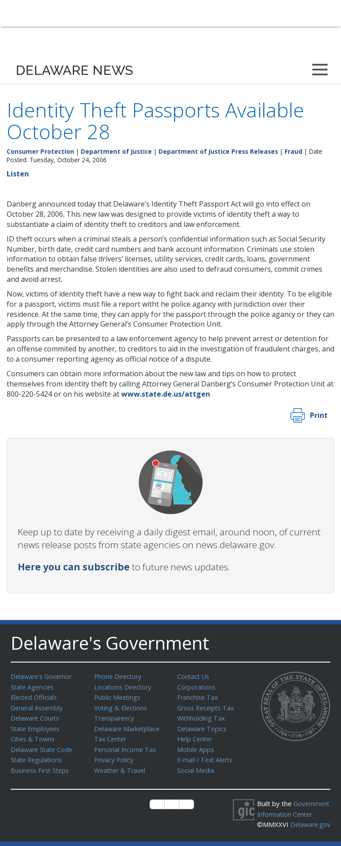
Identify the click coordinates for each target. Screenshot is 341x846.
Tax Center (111, 736)
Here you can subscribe (74, 567)
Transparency (115, 716)
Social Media (195, 766)
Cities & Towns (34, 736)
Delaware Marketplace (128, 726)
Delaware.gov (287, 829)
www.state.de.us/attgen (165, 394)
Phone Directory (119, 676)
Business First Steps (42, 766)
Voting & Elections (122, 706)
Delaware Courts (36, 716)
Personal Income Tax (126, 746)
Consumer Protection (40, 151)
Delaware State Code (43, 746)
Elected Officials (35, 696)
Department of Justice (116, 151)
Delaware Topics (203, 726)
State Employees (37, 726)
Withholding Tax (201, 716)
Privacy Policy (115, 756)
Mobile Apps (196, 746)
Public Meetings (118, 696)
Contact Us (194, 676)
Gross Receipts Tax (207, 706)
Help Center (195, 736)
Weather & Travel (121, 766)
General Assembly (38, 706)
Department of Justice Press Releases (218, 151)
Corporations (197, 686)
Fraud (293, 151)
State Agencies (33, 686)
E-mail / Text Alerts (207, 756)
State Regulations (38, 756)
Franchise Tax (198, 696)
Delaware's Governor (43, 676)
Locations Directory (124, 686)
